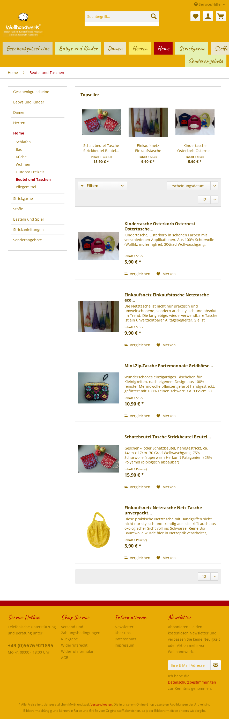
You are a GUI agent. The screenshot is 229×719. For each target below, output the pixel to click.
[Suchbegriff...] (122, 16)
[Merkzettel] (195, 16)
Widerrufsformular (77, 651)
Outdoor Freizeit (30, 171)
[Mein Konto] (208, 16)
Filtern (89, 185)
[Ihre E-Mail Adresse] (189, 665)
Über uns (123, 632)
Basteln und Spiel (28, 219)
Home (18, 133)
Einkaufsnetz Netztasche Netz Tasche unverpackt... (163, 510)
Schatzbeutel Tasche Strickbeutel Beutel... (101, 148)
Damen (19, 112)
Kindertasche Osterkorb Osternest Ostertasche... (195, 148)
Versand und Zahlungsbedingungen (80, 629)
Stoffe (18, 208)
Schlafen (23, 141)
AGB (64, 657)
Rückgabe (69, 638)
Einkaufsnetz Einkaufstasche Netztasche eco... (148, 148)
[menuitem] (122, 18)
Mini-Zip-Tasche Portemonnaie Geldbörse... (168, 366)
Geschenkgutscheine (31, 91)
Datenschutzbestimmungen (192, 682)
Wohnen (23, 164)
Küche (21, 156)
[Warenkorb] (221, 16)
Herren (19, 122)
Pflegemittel (26, 186)
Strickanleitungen (28, 229)
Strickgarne (23, 198)
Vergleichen (137, 273)
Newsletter (124, 626)
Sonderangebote (27, 239)
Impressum (124, 645)
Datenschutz (125, 638)
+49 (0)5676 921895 (30, 645)
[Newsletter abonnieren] (215, 665)
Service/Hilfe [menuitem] (207, 4)
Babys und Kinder (28, 102)
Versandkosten (101, 704)
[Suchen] (153, 16)
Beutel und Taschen (33, 179)
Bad (19, 149)
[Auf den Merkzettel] (166, 274)
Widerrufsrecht (74, 645)
